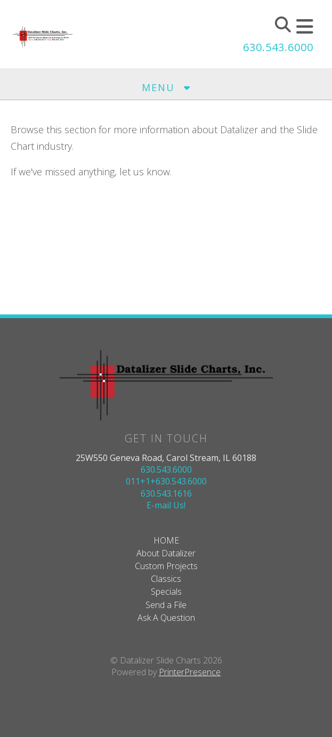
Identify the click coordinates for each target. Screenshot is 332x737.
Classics (166, 579)
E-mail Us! (166, 505)
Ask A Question (166, 617)
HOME (166, 540)
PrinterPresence (190, 672)
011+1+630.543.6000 (166, 481)
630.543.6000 (278, 47)
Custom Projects (166, 566)
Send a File (166, 605)
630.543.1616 (166, 493)
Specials (166, 591)
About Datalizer (166, 553)
